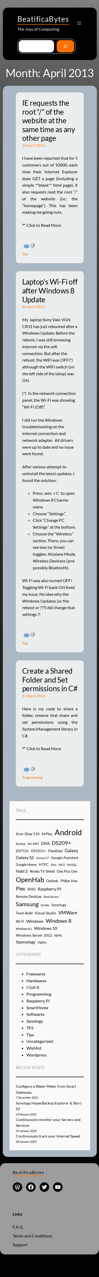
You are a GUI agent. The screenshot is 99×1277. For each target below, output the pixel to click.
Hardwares (36, 980)
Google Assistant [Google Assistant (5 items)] (64, 857)
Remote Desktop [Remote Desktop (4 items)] (28, 896)
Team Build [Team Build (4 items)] (24, 913)
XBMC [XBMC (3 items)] (58, 935)
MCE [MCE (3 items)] (62, 864)
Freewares (35, 973)
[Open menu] (79, 23)
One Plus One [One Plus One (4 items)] (67, 871)
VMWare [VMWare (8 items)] (67, 912)
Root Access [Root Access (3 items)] (51, 896)
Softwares (35, 1014)
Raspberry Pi (38, 1000)
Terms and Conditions (32, 1235)
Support (20, 1244)
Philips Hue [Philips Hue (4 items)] (68, 881)
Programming (32, 777)
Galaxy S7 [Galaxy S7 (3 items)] (42, 858)
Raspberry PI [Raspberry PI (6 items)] (49, 888)
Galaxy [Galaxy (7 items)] (71, 850)
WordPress (68, 1261)
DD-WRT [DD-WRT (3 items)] (33, 843)
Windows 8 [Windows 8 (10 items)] (59, 920)
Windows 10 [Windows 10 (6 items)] (45, 928)
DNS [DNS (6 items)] (45, 843)
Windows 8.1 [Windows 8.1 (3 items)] (24, 928)
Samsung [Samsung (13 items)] (27, 904)
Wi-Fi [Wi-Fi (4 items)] (20, 921)
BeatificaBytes (43, 18)
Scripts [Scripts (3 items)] (45, 905)
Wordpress (36, 1054)
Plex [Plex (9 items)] (20, 889)
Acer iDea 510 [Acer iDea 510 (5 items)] (27, 833)
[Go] (65, 46)
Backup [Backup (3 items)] (20, 843)
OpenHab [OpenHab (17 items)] (30, 879)
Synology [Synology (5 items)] (58, 905)
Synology (34, 1020)
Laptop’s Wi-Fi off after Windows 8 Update (50, 290)
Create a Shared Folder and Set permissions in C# (50, 680)
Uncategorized (39, 1041)
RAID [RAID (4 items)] (31, 889)
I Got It (32, 987)
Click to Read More (43, 225)
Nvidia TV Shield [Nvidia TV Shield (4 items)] (42, 871)
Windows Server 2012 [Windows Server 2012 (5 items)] (34, 935)
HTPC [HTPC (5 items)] (44, 864)
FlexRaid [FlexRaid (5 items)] (55, 851)
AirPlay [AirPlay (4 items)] (47, 834)
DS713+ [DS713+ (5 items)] (22, 851)
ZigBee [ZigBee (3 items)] (42, 942)
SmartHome (37, 1007)
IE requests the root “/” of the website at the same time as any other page (48, 120)
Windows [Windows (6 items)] (35, 921)
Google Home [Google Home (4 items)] (26, 864)
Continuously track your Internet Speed (48, 1136)
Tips (25, 254)
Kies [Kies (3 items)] (53, 864)
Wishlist (33, 1047)
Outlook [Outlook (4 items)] (52, 881)
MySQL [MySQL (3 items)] (72, 864)
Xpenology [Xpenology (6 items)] (25, 941)
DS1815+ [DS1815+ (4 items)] (38, 851)
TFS (29, 1027)
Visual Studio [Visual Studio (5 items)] (45, 913)
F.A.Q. (18, 1226)
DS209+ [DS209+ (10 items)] (61, 843)
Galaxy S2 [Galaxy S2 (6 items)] (25, 857)
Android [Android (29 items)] (68, 832)
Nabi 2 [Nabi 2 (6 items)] (22, 870)
